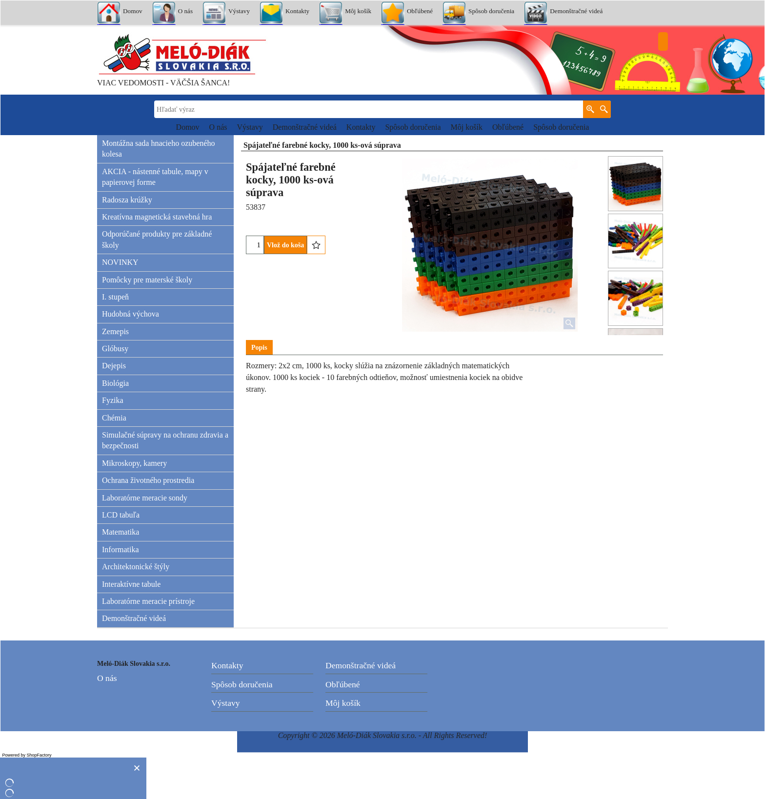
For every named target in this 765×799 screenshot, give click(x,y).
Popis (259, 347)
